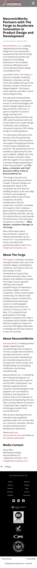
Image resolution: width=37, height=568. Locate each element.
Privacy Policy (6, 559)
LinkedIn (10, 438)
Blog (26, 488)
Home (10, 482)
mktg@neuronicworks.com (15, 461)
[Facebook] (23, 501)
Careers (26, 492)
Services (10, 485)
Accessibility (31, 559)
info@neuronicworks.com (15, 247)
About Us (27, 482)
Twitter (21, 438)
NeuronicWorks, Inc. (12, 45)
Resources (26, 495)
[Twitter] (13, 501)
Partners (10, 488)
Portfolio (10, 495)
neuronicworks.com (12, 435)
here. (11, 239)
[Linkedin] (18, 501)
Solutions (10, 492)
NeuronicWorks (10, 343)
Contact (26, 485)
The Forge (24, 74)
